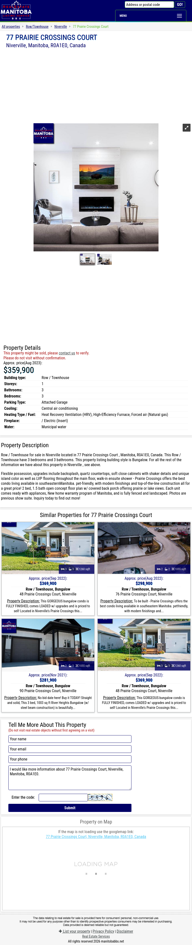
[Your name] (69, 739)
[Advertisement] (96, 85)
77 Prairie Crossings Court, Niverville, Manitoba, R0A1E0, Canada (96, 836)
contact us (67, 353)
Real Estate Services (96, 936)
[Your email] (69, 749)
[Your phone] (69, 759)
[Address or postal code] (149, 4)
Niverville (60, 27)
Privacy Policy (103, 931)
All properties (11, 27)
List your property (74, 931)
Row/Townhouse (37, 27)
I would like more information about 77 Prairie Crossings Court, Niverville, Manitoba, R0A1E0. (69, 777)
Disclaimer (125, 931)
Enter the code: (23, 797)
